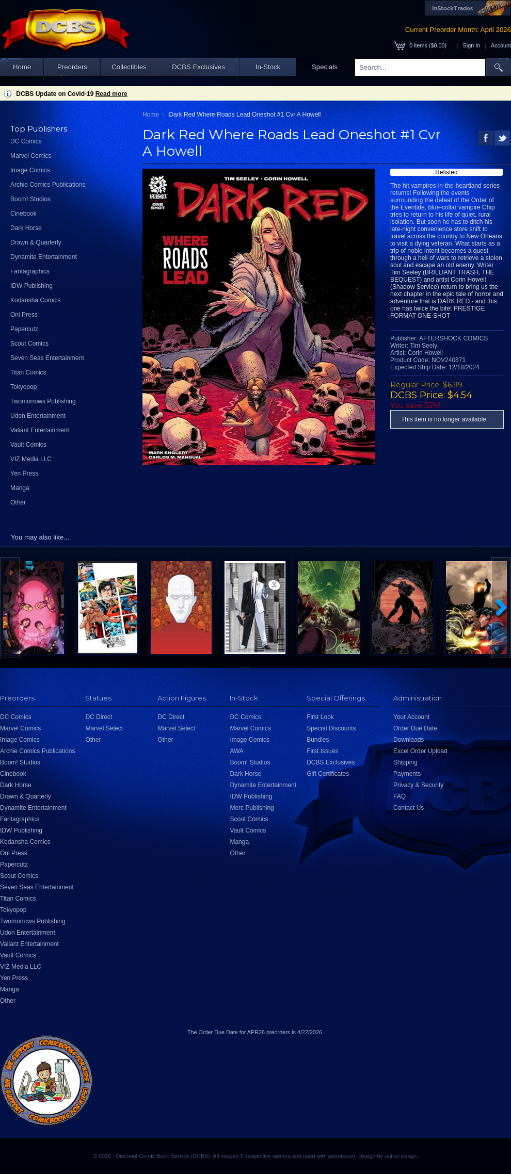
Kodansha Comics (35, 300)
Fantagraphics (30, 271)
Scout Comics (29, 343)
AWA (236, 751)
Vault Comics (28, 444)
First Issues (322, 751)
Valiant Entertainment (39, 430)
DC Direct (98, 717)
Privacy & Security (418, 785)
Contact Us (408, 807)
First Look (320, 717)
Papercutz (24, 329)
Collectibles (128, 67)
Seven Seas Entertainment (47, 358)
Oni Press (24, 314)
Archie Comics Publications (47, 184)
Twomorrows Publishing (43, 401)
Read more (111, 93)
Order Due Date (415, 728)
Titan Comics (28, 372)
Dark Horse (26, 228)
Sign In (472, 45)
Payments (407, 773)
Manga (19, 488)
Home (22, 67)
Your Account (411, 717)
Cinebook (23, 213)
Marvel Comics (30, 155)
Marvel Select (104, 728)
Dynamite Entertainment (43, 256)
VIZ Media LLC (31, 459)
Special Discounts (331, 728)
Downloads (408, 739)
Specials (325, 67)
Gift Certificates (328, 773)
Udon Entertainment (38, 415)
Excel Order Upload (420, 751)
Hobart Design (401, 1156)
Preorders (72, 67)
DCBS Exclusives (198, 67)
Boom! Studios (30, 199)
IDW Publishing (31, 285)
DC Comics (26, 141)
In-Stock (268, 67)
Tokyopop (23, 386)
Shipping (405, 762)
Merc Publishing (252, 807)
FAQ (399, 796)
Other (18, 502)
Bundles (318, 739)
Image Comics (30, 170)
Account (501, 45)
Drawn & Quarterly (35, 242)
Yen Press (24, 473)
